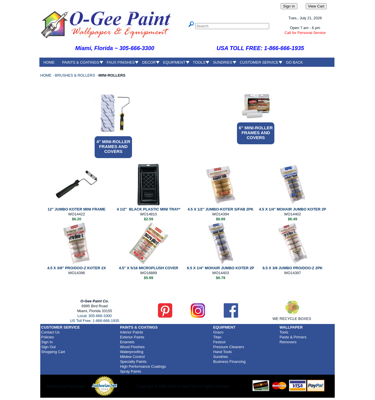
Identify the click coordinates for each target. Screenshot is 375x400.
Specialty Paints (133, 361)
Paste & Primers (293, 337)
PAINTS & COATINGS (80, 62)
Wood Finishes (132, 347)
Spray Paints (130, 371)
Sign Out (48, 347)
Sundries (220, 356)
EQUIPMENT (174, 62)
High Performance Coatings (143, 366)
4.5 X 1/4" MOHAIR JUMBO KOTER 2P (292, 209)
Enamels (127, 342)
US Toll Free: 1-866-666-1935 (94, 321)
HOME (49, 62)
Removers (288, 342)
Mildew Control (132, 356)
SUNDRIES (222, 62)
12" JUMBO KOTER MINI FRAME (77, 209)
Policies (47, 337)
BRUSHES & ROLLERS (75, 75)
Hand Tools (222, 352)
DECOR (149, 62)
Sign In (47, 342)
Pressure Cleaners (228, 347)
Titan (217, 337)
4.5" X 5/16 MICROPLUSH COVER (148, 268)
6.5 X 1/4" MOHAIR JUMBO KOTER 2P (220, 268)
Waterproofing (131, 352)
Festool (219, 342)
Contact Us (50, 332)
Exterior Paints (132, 337)
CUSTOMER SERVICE (259, 62)
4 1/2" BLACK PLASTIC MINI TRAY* (148, 209)
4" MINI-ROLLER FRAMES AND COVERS (113, 146)
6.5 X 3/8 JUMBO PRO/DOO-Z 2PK (293, 268)
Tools (284, 332)
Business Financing (229, 361)
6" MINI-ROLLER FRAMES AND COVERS (256, 132)
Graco (218, 332)
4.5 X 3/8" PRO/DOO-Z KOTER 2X (76, 268)
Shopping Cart (53, 352)
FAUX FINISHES (121, 62)
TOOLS (199, 62)
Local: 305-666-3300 (94, 316)
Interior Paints (131, 332)
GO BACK (294, 62)
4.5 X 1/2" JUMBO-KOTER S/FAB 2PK (220, 209)
